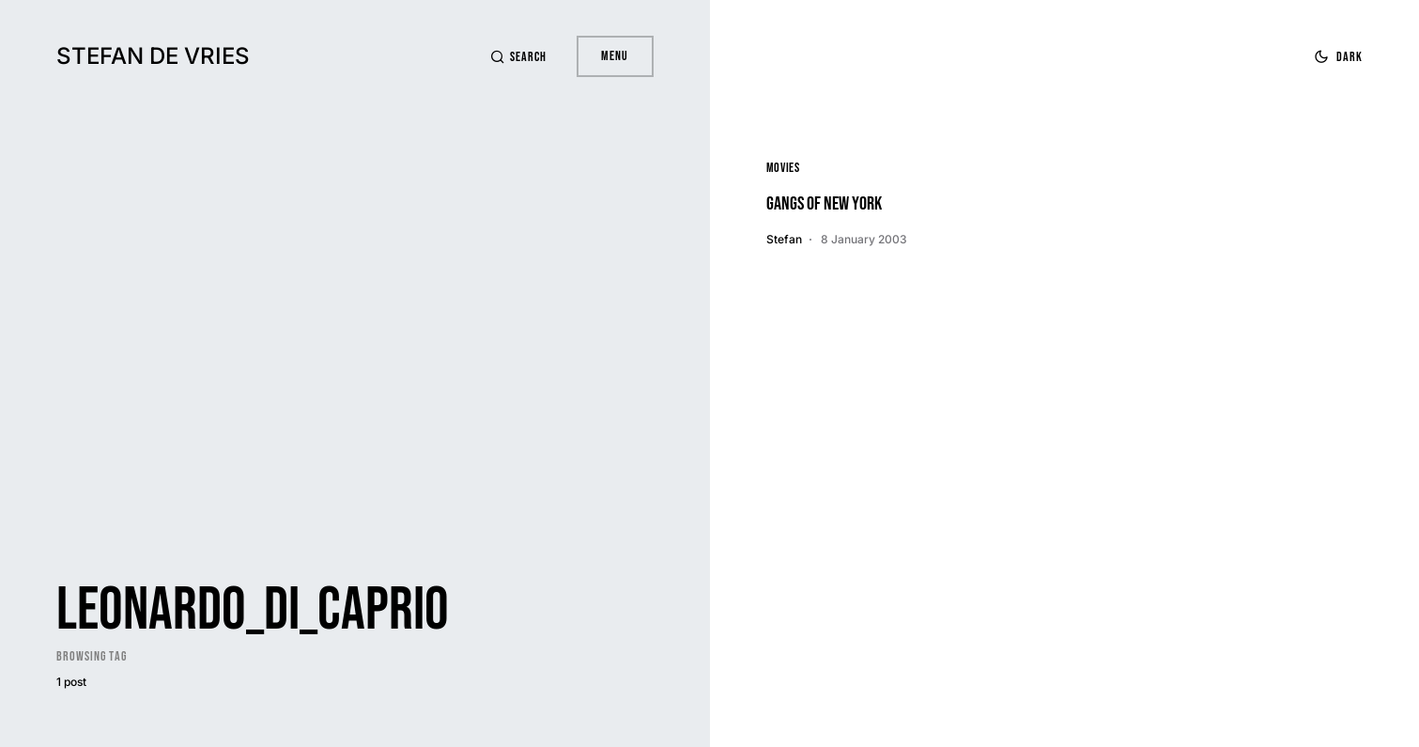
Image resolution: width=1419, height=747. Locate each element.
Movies (783, 168)
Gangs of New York (824, 204)
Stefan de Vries (153, 56)
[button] (518, 57)
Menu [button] (614, 56)
